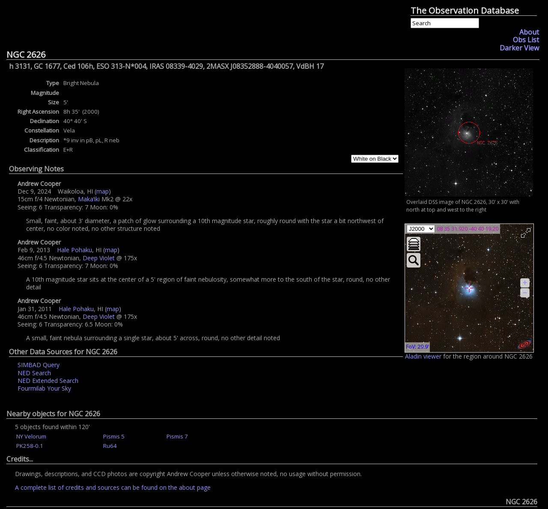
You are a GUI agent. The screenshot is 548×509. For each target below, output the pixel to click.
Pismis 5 (114, 436)
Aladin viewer (423, 356)
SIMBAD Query (39, 365)
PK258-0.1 (29, 446)
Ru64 (110, 446)
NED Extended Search (48, 381)
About (529, 32)
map (102, 191)
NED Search (34, 373)
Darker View (519, 48)
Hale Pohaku (74, 250)
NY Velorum (31, 436)
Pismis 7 (177, 436)
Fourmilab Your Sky (44, 388)
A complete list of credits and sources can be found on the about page (113, 487)
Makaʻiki (89, 199)
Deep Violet (99, 258)
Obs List (526, 39)
